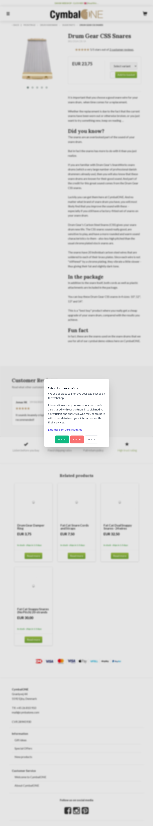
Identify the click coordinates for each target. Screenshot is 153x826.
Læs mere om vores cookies (65, 429)
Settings (91, 439)
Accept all (62, 439)
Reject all (77, 439)
